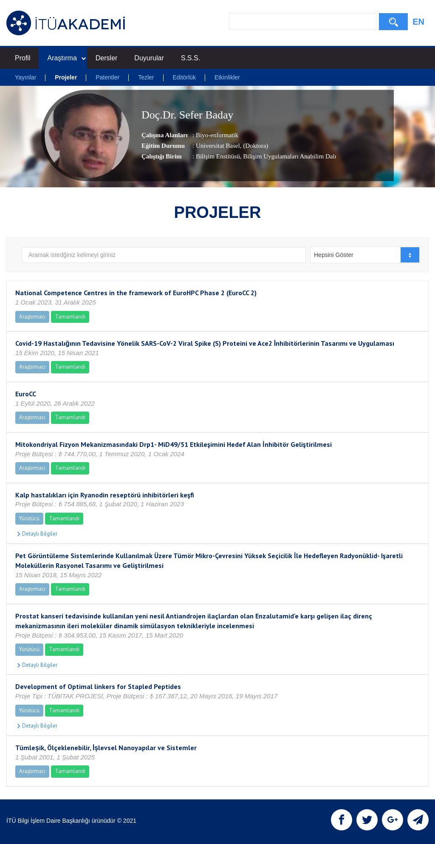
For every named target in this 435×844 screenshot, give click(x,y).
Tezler (146, 77)
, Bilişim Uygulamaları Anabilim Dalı (288, 156)
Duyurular (149, 58)
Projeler (66, 77)
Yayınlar (25, 77)
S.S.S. (190, 58)
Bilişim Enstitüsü (218, 156)
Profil (22, 58)
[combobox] (365, 254)
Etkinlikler (227, 77)
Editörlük (183, 77)
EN (418, 21)
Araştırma (66, 58)
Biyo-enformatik (217, 135)
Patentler (107, 77)
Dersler (107, 58)
